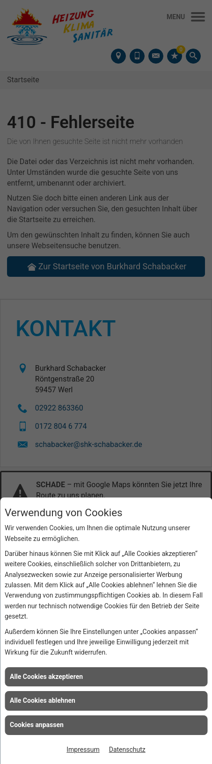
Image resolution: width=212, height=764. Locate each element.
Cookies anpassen (37, 724)
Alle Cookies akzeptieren (46, 676)
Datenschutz (127, 749)
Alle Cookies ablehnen (42, 700)
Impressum (82, 749)
